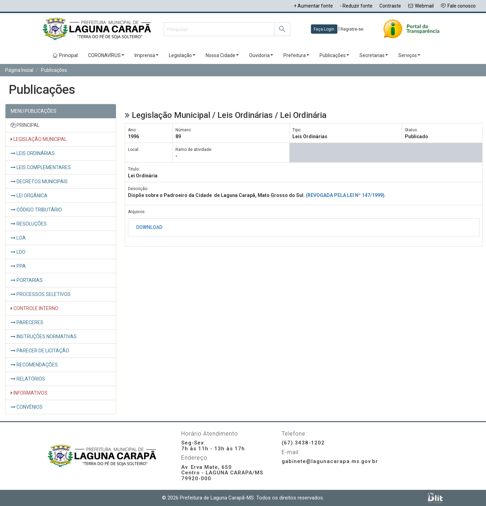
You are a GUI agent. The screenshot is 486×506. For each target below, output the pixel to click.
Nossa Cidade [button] (222, 55)
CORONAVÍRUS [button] (106, 55)
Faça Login (324, 29)
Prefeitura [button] (296, 55)
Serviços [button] (409, 55)
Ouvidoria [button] (261, 55)
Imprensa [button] (146, 55)
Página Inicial (19, 70)
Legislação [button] (182, 55)
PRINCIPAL (25, 125)
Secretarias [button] (373, 55)
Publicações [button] (334, 55)
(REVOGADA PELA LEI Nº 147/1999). (346, 195)
